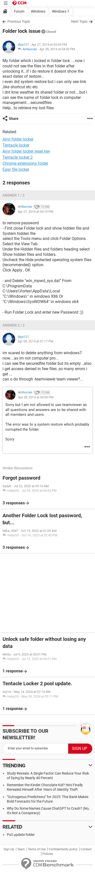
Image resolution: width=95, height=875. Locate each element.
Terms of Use (37, 849)
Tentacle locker (16, 145)
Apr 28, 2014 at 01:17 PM (35, 341)
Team (21, 849)
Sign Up (9, 849)
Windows (38, 11)
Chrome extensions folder (25, 163)
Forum (19, 11)
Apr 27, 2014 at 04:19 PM (35, 211)
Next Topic (79, 21)
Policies (47, 854)
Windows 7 (60, 11)
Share (13, 119)
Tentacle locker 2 (18, 157)
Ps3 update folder (21, 835)
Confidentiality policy (63, 849)
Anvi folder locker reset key (26, 151)
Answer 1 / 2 (14, 195)
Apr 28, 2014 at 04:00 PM (57, 49)
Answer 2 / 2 (14, 325)
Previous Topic (18, 21)
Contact (86, 849)
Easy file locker (16, 169)
